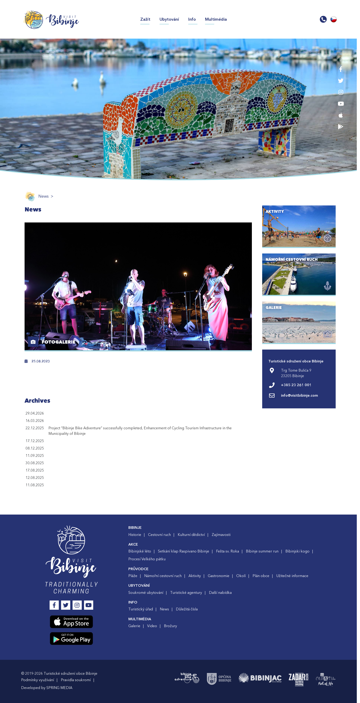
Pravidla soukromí (77, 680)
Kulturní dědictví (192, 534)
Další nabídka (222, 592)
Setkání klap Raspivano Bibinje (185, 551)
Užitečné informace (294, 575)
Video (154, 626)
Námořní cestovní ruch (164, 575)
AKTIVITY (276, 211)
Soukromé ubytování (147, 592)
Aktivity (196, 575)
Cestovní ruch (161, 534)
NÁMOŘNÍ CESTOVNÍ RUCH (293, 259)
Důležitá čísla (188, 609)
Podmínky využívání (39, 680)
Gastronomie (220, 575)
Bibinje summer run (264, 551)
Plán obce (262, 575)
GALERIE (275, 307)
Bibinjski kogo (299, 551)
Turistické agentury (188, 592)
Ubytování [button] (169, 19)
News (45, 196)
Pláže (134, 575)
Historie (136, 534)
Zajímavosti (222, 534)
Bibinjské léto (141, 551)
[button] (323, 19)
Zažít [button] (147, 19)
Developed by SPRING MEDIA (48, 687)
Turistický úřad (142, 609)
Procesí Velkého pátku (148, 559)
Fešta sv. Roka (229, 551)
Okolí (242, 575)
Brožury (172, 626)
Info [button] (192, 19)
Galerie (136, 626)
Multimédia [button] (216, 19)
